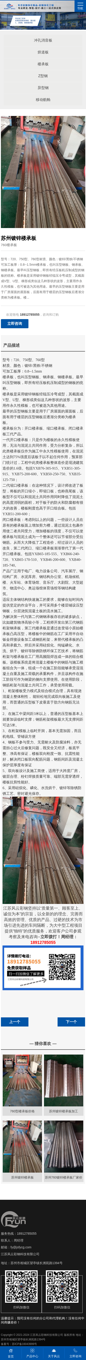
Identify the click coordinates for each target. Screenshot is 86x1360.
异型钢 (43, 88)
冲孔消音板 (43, 40)
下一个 (71, 1022)
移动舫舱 (43, 100)
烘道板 (43, 52)
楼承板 (43, 64)
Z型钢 (43, 76)
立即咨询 (14, 324)
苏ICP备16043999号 (24, 1344)
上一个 (14, 1022)
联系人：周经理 (12, 1240)
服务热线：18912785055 (19, 1233)
